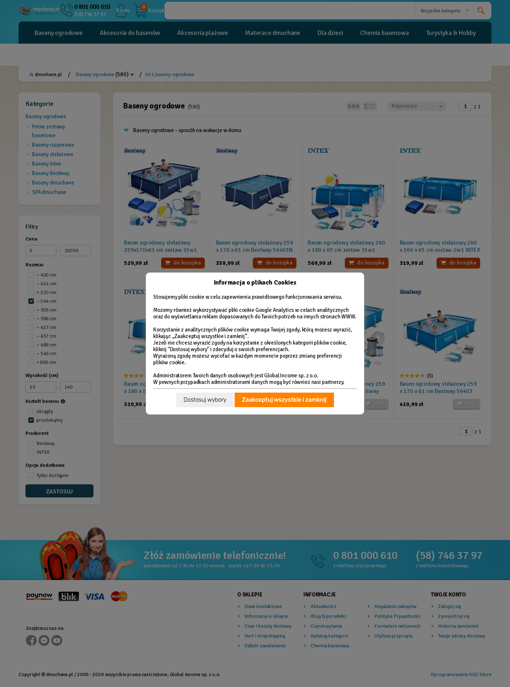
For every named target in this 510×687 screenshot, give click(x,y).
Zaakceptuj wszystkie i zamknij (284, 399)
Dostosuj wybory (204, 399)
